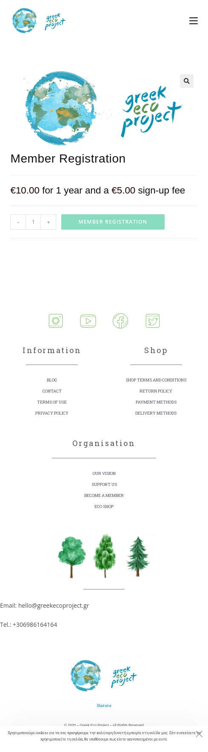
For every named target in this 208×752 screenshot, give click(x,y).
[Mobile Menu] (190, 21)
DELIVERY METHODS (156, 413)
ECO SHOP (104, 506)
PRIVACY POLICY (51, 413)
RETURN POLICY (156, 391)
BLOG (52, 380)
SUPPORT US (104, 484)
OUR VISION (104, 473)
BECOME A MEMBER (104, 495)
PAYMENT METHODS (156, 402)
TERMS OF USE (52, 402)
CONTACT (52, 391)
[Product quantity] (33, 222)
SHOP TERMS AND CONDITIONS (155, 380)
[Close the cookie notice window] (199, 735)
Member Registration (112, 221)
